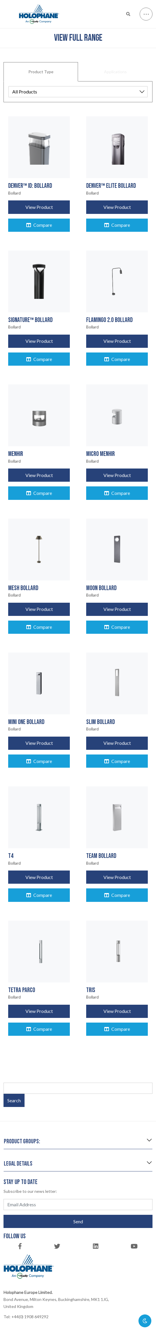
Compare (39, 225)
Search (14, 1100)
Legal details (18, 1163)
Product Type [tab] (40, 71)
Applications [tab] (115, 71)
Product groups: (22, 1141)
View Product (39, 207)
